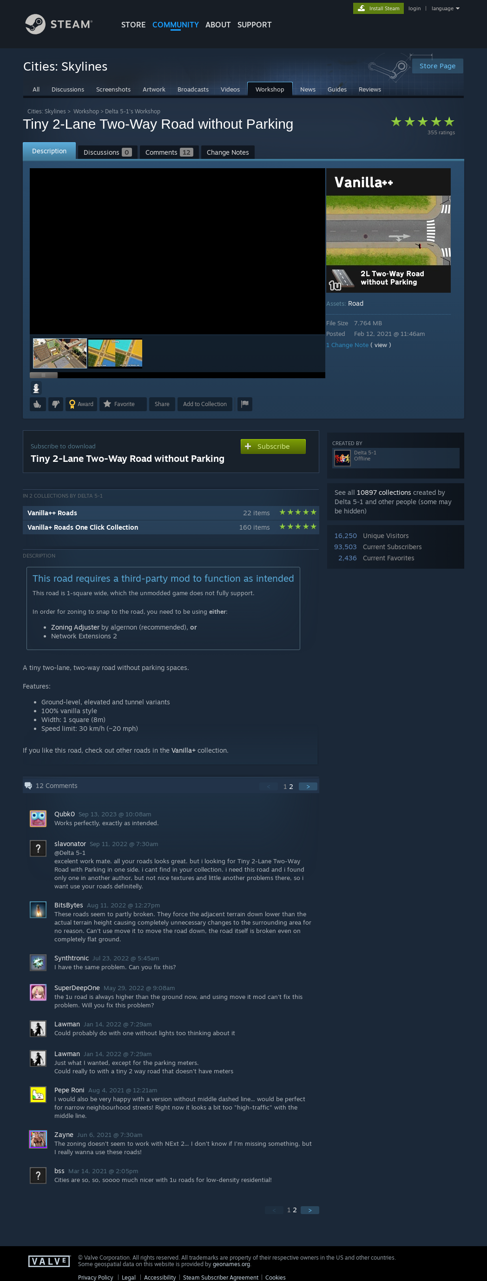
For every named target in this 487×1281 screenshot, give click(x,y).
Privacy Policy (95, 1277)
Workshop (86, 111)
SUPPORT (254, 24)
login (414, 8)
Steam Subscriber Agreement (220, 1277)
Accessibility (160, 1277)
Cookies (275, 1277)
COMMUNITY (175, 24)
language (443, 8)
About (218, 24)
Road (362, 303)
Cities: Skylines (46, 111)
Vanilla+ (183, 750)
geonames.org (231, 1264)
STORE (133, 24)
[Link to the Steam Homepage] (66, 32)
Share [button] (162, 404)
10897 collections (384, 492)
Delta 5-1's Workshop (132, 111)
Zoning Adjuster (75, 627)
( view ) (387, 344)
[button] (115, 353)
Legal (129, 1277)
